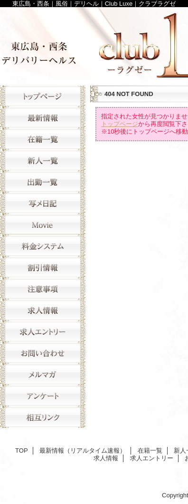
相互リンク (42, 417)
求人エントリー (42, 331)
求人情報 (42, 310)
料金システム (42, 246)
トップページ (119, 123)
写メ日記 (42, 203)
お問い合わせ (42, 353)
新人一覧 (42, 160)
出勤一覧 (42, 182)
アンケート (42, 396)
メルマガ (42, 374)
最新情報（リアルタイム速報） (42, 117)
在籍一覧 (42, 139)
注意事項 (42, 289)
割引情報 (42, 267)
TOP (42, 96)
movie (42, 224)
